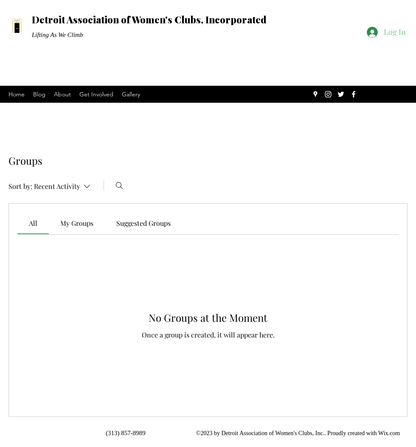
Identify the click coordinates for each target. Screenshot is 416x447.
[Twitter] (341, 94)
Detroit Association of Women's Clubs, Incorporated (149, 19)
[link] (33, 223)
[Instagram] (328, 94)
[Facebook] (353, 94)
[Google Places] (315, 94)
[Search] (119, 185)
